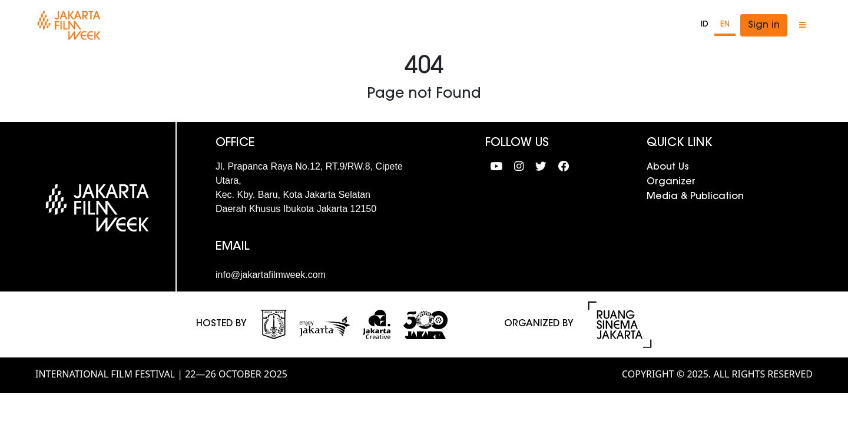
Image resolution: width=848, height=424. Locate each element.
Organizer (671, 182)
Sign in (764, 25)
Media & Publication (695, 196)
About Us (668, 167)
